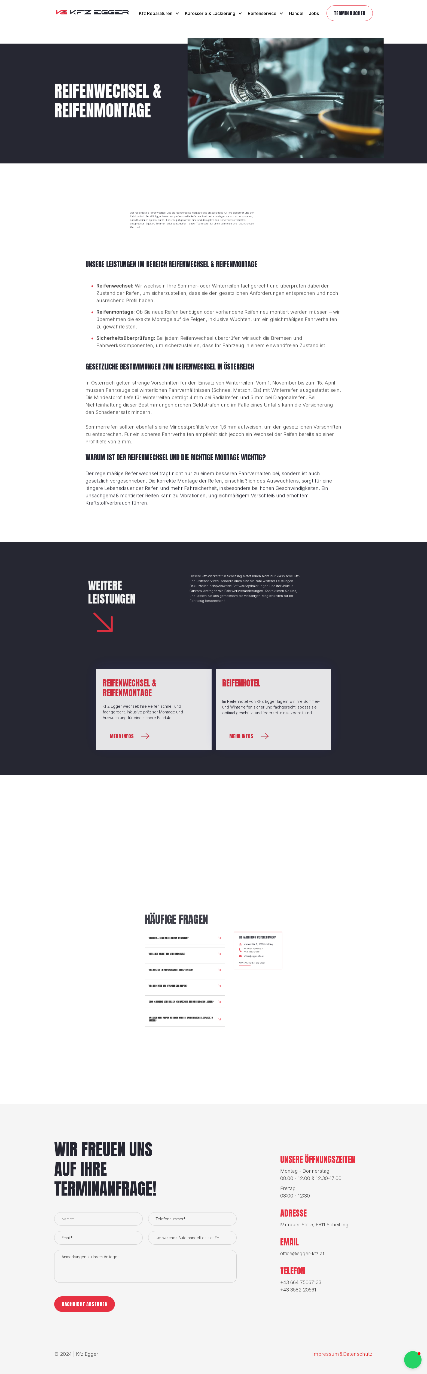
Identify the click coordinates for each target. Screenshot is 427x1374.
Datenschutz (357, 1354)
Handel (296, 13)
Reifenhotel (241, 683)
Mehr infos (122, 736)
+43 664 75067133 (236, 1098)
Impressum (325, 1354)
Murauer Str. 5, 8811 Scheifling (239, 1095)
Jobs (314, 13)
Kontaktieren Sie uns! (235, 1106)
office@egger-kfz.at (236, 1102)
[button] (159, 13)
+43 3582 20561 (235, 1100)
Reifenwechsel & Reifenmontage (129, 688)
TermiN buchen (349, 13)
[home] (92, 13)
